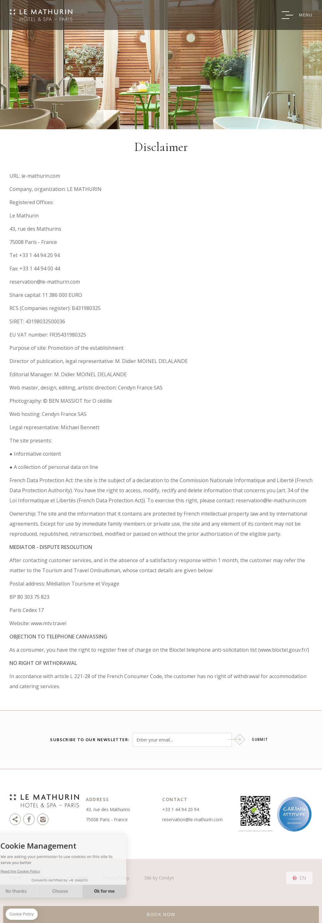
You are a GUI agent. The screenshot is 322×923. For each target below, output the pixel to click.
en (302, 878)
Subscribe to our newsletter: (89, 740)
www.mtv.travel (48, 623)
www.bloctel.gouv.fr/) (284, 649)
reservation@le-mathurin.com (192, 819)
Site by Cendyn (159, 878)
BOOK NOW (161, 914)
